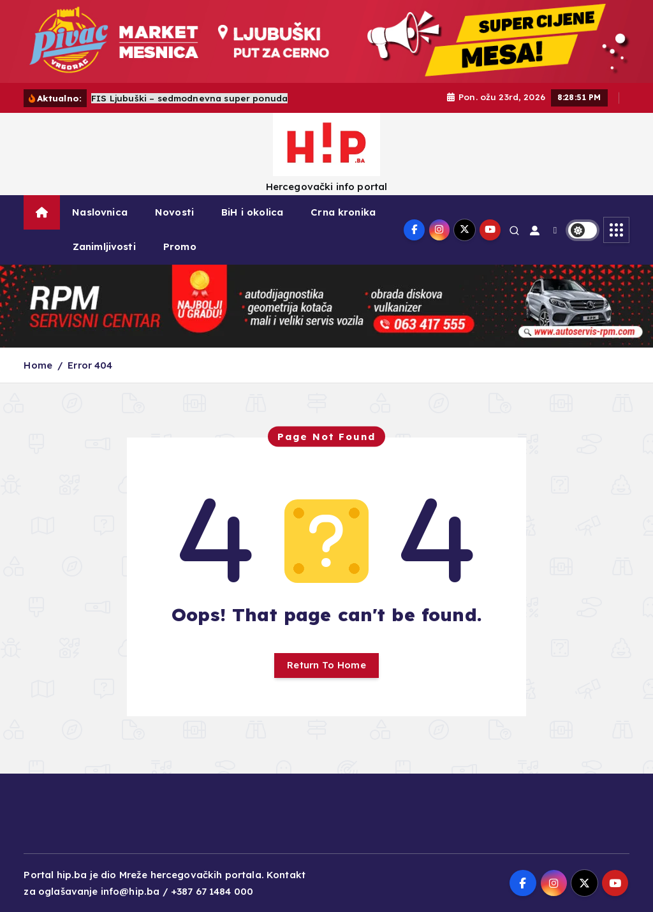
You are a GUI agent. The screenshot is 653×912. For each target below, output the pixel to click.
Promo (179, 246)
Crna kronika (343, 212)
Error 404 (90, 365)
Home (38, 365)
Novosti (174, 212)
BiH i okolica (252, 212)
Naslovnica (100, 212)
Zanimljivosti (104, 246)
